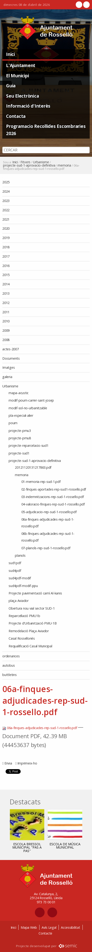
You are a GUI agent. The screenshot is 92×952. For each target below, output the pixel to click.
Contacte (45, 933)
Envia (8, 763)
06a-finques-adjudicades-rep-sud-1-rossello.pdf (40, 728)
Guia (11, 85)
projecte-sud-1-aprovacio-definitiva (29, 165)
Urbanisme (41, 162)
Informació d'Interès (28, 106)
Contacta (16, 116)
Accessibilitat (70, 927)
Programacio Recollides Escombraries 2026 (45, 129)
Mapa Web (29, 927)
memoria (64, 165)
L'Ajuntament (20, 65)
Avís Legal (49, 927)
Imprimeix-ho (27, 763)
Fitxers (25, 162)
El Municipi (17, 75)
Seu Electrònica (22, 96)
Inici (10, 54)
